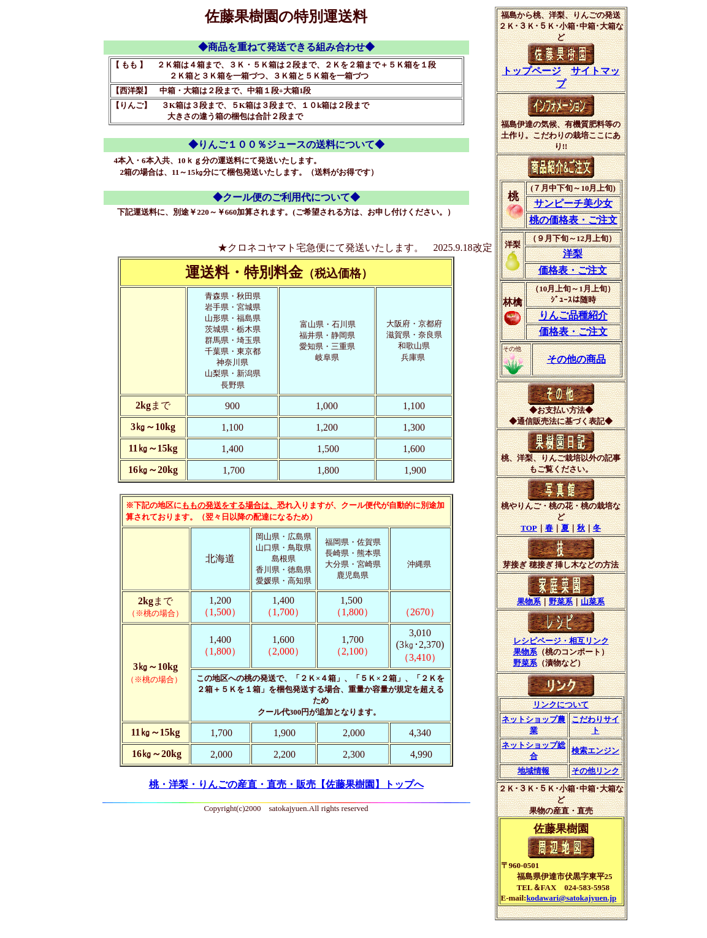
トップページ (531, 71)
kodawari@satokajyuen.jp (571, 897)
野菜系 (561, 601)
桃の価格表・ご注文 (573, 220)
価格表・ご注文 (572, 270)
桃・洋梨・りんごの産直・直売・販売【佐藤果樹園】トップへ (286, 784)
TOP (529, 527)
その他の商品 (576, 359)
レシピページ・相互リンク (561, 640)
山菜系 (593, 601)
